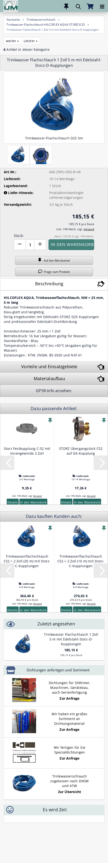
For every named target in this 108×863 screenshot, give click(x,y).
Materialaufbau (49, 378)
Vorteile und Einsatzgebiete (49, 366)
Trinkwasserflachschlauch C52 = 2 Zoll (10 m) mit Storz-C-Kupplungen (80, 561)
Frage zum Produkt (54, 271)
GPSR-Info (45, 390)
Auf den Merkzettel (54, 260)
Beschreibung (49, 283)
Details (12, 502)
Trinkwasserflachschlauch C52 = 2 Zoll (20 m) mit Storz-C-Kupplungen (27, 561)
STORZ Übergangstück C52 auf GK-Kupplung (81, 451)
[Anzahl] (30, 244)
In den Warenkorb (33, 502)
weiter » (12, 41)
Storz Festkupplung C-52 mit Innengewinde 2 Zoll (27, 451)
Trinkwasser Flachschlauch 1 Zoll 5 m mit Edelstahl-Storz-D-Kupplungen (71, 639)
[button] (20, 244)
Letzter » (31, 41)
